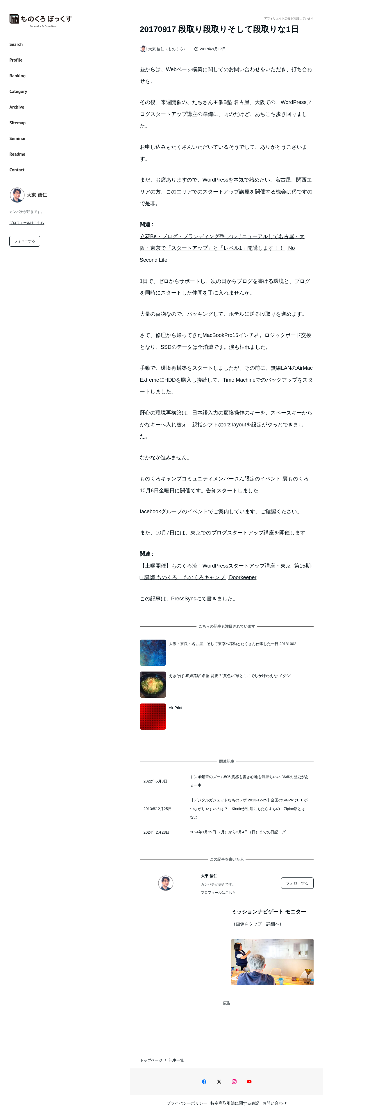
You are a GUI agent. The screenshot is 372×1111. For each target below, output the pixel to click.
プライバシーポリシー (187, 1103)
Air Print (175, 708)
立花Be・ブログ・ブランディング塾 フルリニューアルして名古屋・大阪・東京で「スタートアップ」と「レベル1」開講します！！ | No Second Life (222, 248)
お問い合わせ (274, 1103)
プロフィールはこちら (26, 223)
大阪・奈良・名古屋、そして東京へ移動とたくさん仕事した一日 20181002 (232, 644)
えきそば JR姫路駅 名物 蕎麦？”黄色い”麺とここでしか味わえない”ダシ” (230, 676)
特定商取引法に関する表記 (234, 1103)
